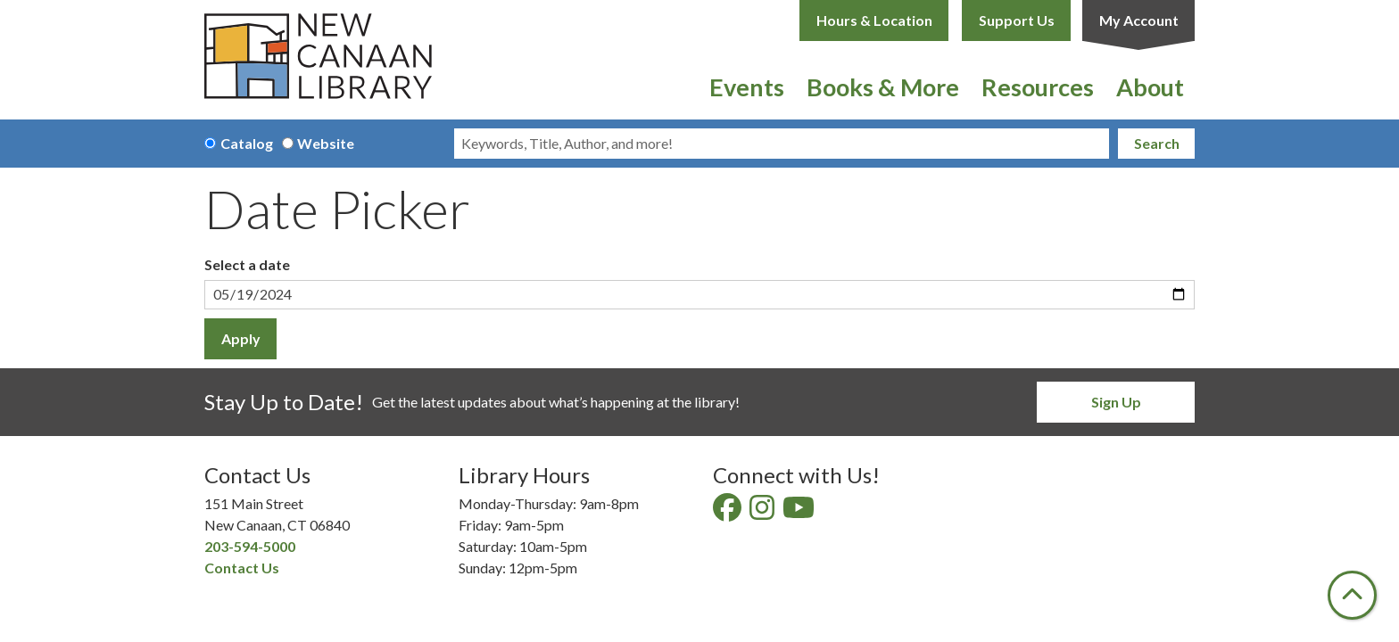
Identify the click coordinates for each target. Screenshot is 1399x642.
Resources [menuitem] (1037, 87)
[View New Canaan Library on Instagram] (763, 512)
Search (1157, 143)
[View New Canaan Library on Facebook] (728, 512)
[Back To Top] (1352, 595)
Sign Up (1116, 401)
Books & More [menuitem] (883, 87)
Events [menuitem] (746, 87)
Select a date (247, 264)
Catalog (246, 143)
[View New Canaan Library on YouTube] (799, 512)
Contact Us (241, 567)
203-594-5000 (249, 546)
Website (325, 143)
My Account (1139, 20)
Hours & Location (874, 20)
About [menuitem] (1150, 87)
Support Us (1017, 20)
